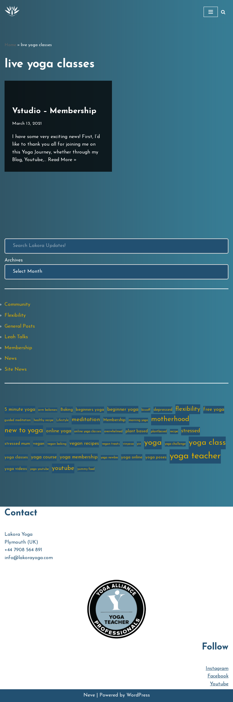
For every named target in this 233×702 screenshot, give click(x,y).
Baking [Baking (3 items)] (66, 410)
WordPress (138, 695)
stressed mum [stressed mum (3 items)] (17, 444)
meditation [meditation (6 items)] (86, 420)
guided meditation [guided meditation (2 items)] (18, 420)
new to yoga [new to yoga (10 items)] (24, 430)
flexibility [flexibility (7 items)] (187, 409)
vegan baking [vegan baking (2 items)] (56, 444)
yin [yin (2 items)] (139, 444)
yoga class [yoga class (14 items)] (207, 443)
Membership (18, 348)
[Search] (223, 12)
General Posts (20, 326)
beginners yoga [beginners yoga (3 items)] (90, 410)
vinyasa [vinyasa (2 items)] (128, 444)
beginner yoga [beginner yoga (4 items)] (122, 409)
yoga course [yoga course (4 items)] (44, 457)
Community (17, 304)
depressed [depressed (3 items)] (163, 410)
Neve (89, 695)
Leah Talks (16, 337)
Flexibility (15, 315)
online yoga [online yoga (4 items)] (58, 431)
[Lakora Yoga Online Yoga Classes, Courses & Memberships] (12, 11)
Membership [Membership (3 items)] (114, 420)
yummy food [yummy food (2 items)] (86, 469)
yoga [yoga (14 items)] (153, 443)
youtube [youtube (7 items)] (63, 468)
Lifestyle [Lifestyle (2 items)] (62, 420)
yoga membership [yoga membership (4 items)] (79, 457)
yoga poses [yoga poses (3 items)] (156, 457)
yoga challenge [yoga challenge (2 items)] (175, 444)
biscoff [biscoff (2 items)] (145, 410)
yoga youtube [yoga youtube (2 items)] (39, 469)
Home (10, 45)
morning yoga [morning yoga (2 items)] (138, 420)
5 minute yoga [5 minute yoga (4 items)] (20, 409)
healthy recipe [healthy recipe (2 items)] (43, 420)
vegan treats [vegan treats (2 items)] (111, 444)
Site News (16, 369)
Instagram (217, 668)
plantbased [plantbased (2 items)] (159, 431)
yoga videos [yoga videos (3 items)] (16, 469)
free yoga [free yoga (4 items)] (213, 409)
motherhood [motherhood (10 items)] (170, 419)
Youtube (219, 684)
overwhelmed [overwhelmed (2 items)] (113, 431)
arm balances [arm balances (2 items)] (47, 410)
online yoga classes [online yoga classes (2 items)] (87, 431)
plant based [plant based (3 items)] (137, 431)
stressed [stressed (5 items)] (190, 431)
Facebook (218, 676)
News (11, 358)
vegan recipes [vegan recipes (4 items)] (84, 443)
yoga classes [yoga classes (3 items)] (16, 457)
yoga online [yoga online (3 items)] (131, 457)
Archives (14, 260)
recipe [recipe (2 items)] (174, 431)
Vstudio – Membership (54, 111)
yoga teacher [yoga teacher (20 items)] (195, 456)
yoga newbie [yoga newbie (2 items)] (109, 457)
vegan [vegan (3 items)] (38, 444)
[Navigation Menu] (211, 12)
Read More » (62, 159)
